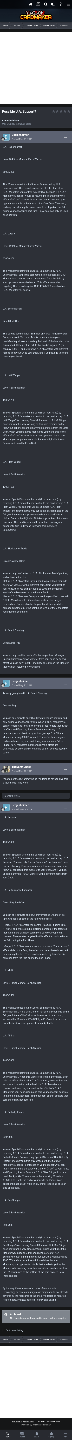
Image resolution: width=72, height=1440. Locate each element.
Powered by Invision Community (36, 1425)
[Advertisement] (36, 68)
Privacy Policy (53, 1422)
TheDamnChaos (21, 766)
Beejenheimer (12, 120)
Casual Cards (24, 124)
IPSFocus (29, 1422)
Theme (40, 1422)
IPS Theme (17, 1422)
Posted (22, 139)
